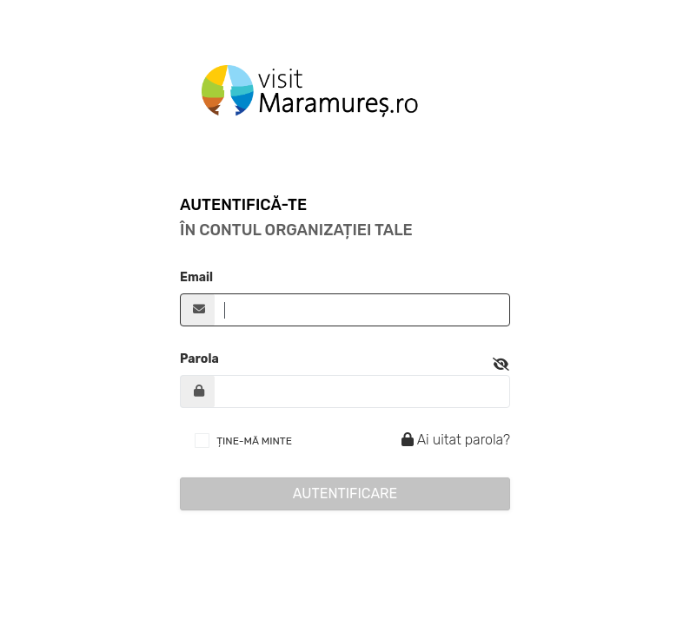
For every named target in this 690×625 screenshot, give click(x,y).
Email (196, 277)
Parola (199, 359)
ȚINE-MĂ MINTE (254, 441)
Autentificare (345, 493)
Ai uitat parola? (453, 439)
